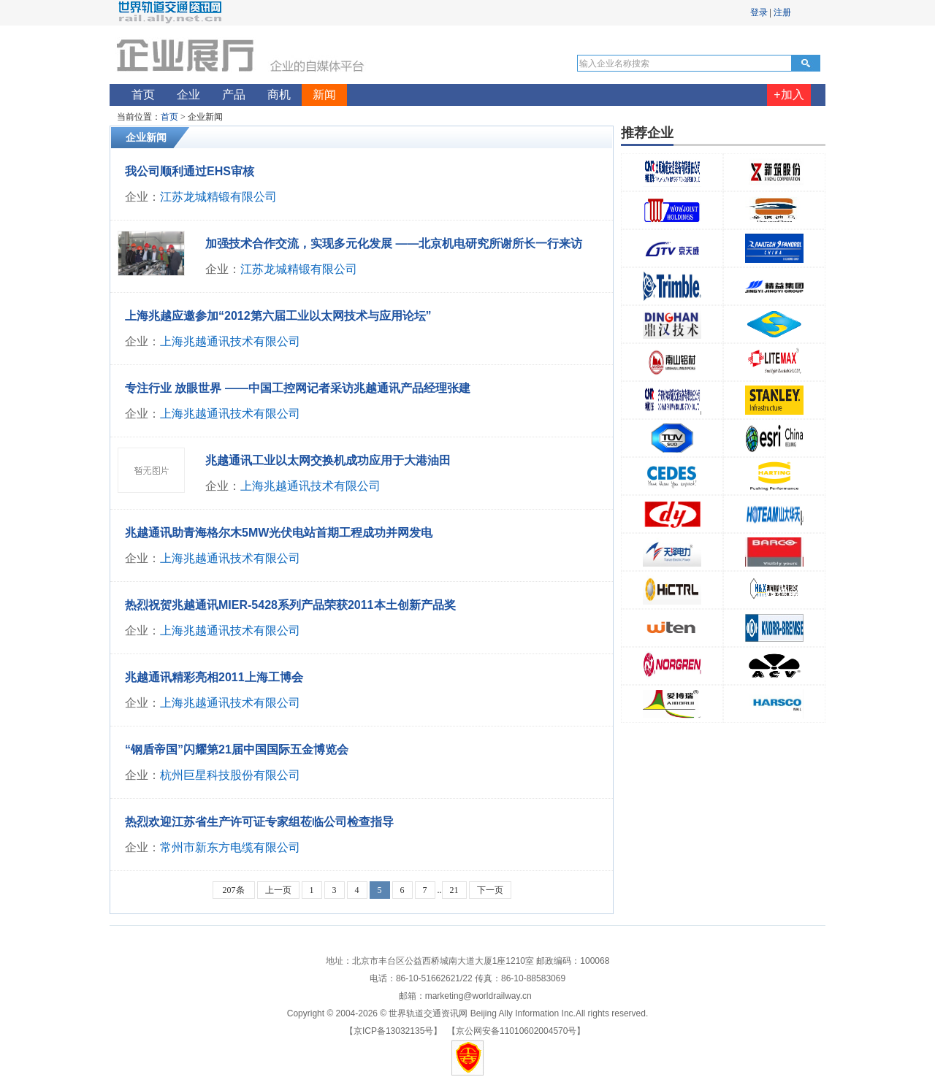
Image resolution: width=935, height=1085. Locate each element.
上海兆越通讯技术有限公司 (230, 341)
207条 (234, 890)
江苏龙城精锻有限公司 (218, 197)
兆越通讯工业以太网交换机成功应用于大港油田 (328, 460)
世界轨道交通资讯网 (428, 1013)
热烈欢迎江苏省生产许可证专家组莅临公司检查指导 (259, 822)
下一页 (490, 890)
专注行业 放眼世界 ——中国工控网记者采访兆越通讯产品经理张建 (297, 388)
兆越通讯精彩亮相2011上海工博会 (214, 677)
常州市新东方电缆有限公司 (230, 847)
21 (454, 890)
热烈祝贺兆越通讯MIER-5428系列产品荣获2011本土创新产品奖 (290, 605)
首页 (169, 117)
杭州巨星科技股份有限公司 (230, 775)
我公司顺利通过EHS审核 (189, 171)
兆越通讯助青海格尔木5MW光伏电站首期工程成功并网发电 (278, 532)
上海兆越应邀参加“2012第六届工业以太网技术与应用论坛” (278, 316)
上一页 (278, 890)
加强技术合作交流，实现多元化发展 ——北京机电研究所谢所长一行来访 (393, 243)
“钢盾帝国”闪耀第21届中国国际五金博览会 (236, 749)
